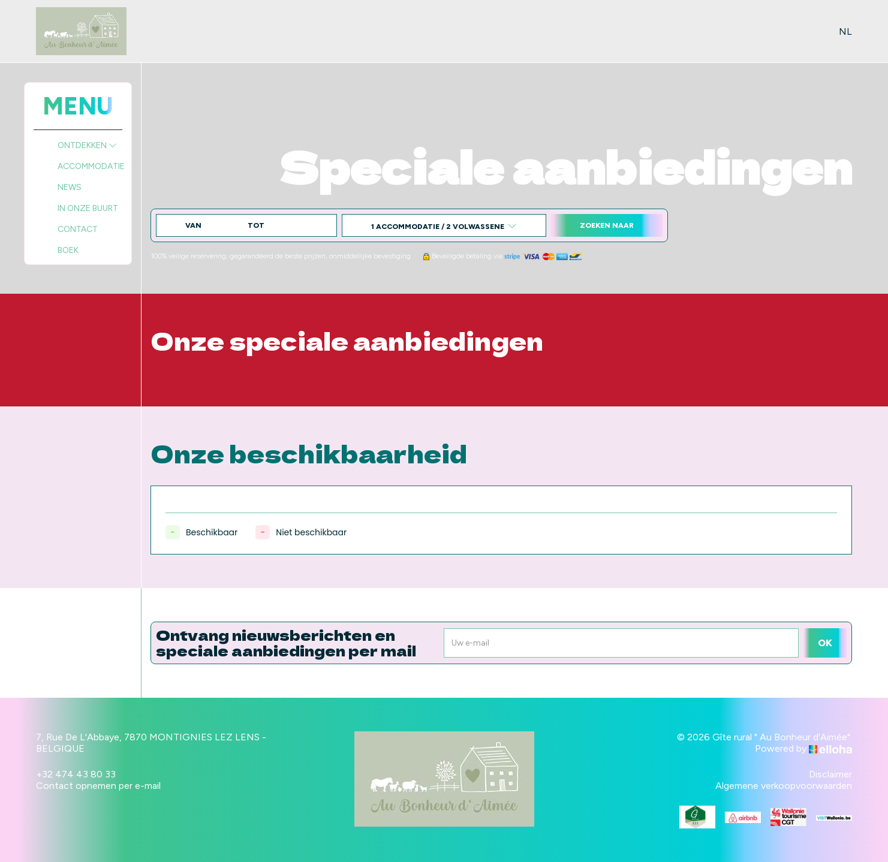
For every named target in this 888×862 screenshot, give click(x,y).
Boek (68, 250)
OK (825, 643)
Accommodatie (91, 166)
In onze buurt (88, 208)
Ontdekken (87, 145)
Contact (78, 229)
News (70, 187)
